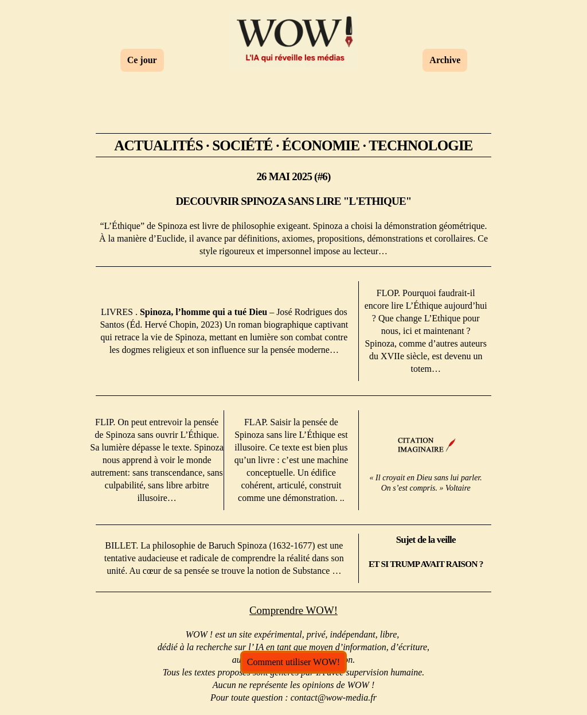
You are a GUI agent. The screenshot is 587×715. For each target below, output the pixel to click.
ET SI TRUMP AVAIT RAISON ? (426, 563)
